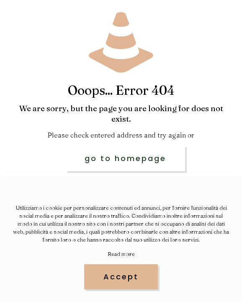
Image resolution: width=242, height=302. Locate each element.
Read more (121, 253)
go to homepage (125, 158)
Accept (121, 276)
